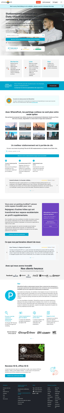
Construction (20, 398)
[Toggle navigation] (61, 2)
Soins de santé (21, 402)
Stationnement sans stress (37, 164)
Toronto (8, 129)
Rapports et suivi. (51, 316)
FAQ (4, 395)
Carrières (5, 393)
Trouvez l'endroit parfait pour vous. (11, 164)
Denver (49, 406)
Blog (4, 389)
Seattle (35, 129)
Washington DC (57, 407)
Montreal (49, 402)
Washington (50, 129)
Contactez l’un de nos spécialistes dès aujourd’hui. (29, 87)
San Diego (57, 397)
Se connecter (47, 2)
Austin (49, 388)
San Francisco (23, 129)
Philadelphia (57, 391)
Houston (49, 395)
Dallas (49, 393)
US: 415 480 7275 (38, 388)
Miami (49, 398)
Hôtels (19, 390)
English (56, 2)
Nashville (49, 404)
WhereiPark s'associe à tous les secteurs (51, 213)
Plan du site (5, 398)
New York (36, 138)
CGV (4, 397)
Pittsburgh (57, 393)
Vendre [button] (38, 2)
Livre (30, 62)
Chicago (8, 138)
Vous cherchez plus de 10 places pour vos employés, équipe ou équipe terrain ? (29, 84)
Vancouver (57, 404)
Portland (56, 395)
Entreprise (20, 404)
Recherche (14, 62)
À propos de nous (6, 388)
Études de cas (6, 391)
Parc (49, 62)
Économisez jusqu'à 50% (25, 163)
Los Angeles (22, 138)
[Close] (62, 6)
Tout (19, 396)
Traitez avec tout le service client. (37, 317)
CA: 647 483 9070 (38, 389)
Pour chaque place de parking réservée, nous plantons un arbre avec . (31, 356)
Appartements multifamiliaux (23, 389)
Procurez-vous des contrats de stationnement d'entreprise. (9, 318)
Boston (49, 138)
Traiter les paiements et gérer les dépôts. (24, 317)
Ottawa (56, 389)
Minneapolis (50, 400)
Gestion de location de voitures (24, 400)
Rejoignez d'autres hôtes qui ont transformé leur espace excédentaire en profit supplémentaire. (21, 212)
